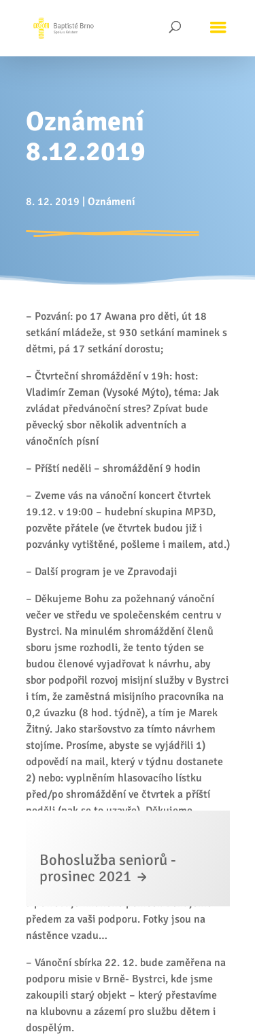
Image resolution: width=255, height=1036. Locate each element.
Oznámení (111, 201)
